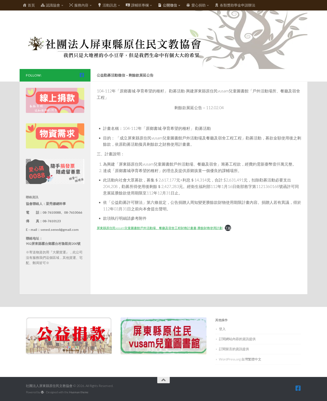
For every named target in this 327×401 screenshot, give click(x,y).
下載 (228, 228)
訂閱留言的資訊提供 (234, 349)
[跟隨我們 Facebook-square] (81, 75)
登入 (222, 329)
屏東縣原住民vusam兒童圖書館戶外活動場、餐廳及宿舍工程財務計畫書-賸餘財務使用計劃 (160, 228)
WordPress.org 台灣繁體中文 (240, 359)
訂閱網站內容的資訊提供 (237, 339)
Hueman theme (78, 392)
